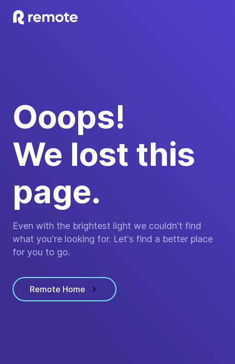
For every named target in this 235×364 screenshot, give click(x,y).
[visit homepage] (45, 17)
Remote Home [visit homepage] (64, 289)
